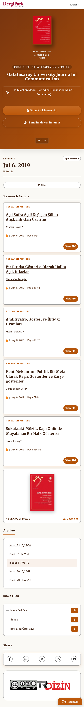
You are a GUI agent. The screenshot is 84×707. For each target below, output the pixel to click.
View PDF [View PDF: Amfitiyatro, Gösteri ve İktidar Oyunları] (70, 351)
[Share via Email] (74, 659)
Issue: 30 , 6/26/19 (19, 571)
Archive (9, 530)
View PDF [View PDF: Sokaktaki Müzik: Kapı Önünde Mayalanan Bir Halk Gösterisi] (70, 460)
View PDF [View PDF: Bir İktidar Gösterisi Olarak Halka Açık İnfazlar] (70, 298)
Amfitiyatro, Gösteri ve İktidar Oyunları (33, 321)
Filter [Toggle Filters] (42, 185)
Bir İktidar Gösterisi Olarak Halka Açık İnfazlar (36, 269)
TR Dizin (42, 140)
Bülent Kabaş (13, 441)
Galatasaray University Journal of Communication (42, 76)
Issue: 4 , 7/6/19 (19, 562)
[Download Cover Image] (71, 519)
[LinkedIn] (58, 659)
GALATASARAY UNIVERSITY (51, 67)
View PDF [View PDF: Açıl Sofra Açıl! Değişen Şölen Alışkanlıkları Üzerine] (70, 246)
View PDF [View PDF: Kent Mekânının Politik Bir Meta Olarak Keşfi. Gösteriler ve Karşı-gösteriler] (70, 408)
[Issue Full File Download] (74, 610)
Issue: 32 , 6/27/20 (20, 545)
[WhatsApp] (26, 659)
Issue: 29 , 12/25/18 (20, 580)
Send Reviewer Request (42, 122)
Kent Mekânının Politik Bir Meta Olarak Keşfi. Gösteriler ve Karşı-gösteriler (35, 376)
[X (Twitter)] (42, 659)
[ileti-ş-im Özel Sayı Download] (74, 629)
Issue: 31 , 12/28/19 (19, 554)
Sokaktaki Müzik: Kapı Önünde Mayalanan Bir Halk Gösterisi (34, 431)
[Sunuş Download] (74, 619)
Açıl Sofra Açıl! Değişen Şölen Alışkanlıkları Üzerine (32, 217)
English (75, 4)
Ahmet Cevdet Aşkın (16, 279)
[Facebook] (10, 659)
